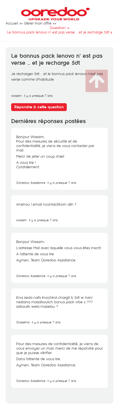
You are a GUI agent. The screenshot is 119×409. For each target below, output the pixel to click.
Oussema (23, 322)
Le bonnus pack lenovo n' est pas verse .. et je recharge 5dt (57, 59)
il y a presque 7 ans (61, 183)
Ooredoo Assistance (30, 183)
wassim (16, 95)
